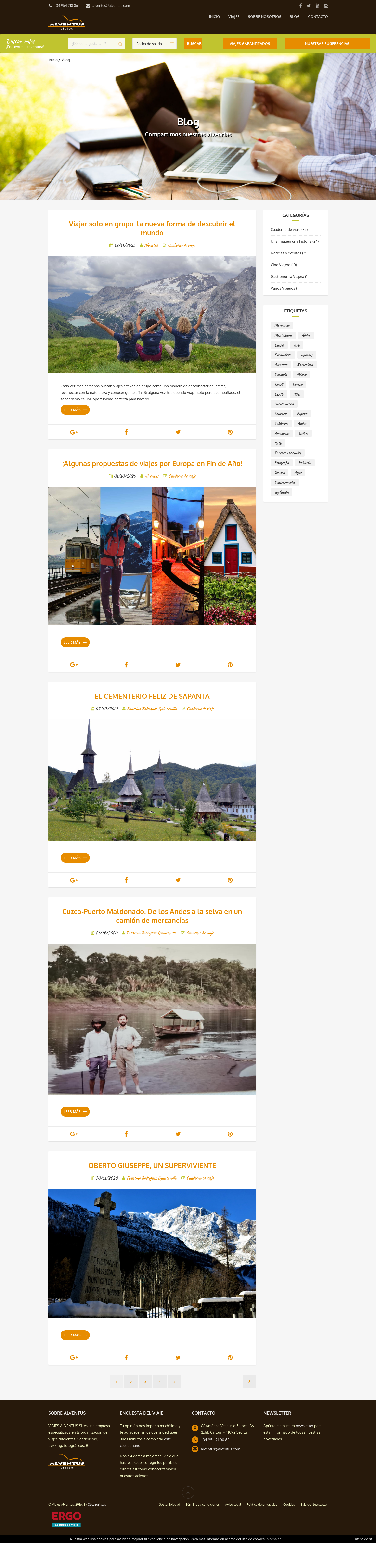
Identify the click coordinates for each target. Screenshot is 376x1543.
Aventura (280, 364)
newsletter (304, 1425)
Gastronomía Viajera (287, 276)
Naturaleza (305, 364)
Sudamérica (282, 354)
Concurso (280, 413)
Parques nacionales (287, 452)
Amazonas (281, 433)
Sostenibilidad (169, 1504)
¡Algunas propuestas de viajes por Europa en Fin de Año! (152, 463)
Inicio (214, 16)
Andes (302, 423)
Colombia (280, 374)
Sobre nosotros (264, 16)
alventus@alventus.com (111, 5)
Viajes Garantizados (250, 43)
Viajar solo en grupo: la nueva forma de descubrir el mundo (152, 228)
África (306, 335)
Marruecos (282, 325)
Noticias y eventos (286, 253)
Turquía (279, 472)
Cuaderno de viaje (285, 229)
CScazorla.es (97, 1504)
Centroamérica (284, 482)
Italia (278, 443)
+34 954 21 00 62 (215, 1439)
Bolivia (303, 433)
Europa (297, 384)
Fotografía (281, 462)
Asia (297, 345)
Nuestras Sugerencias (327, 43)
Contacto (318, 16)
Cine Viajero (280, 264)
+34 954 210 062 (67, 5)
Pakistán (304, 462)
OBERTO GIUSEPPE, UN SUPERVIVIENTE (152, 1165)
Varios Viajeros (283, 288)
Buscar (194, 43)
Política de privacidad (262, 1504)
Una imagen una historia (291, 241)
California (281, 423)
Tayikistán (281, 492)
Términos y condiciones (203, 1504)
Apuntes (306, 354)
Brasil (278, 384)
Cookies (289, 1504)
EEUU (279, 394)
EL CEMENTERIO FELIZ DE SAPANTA (152, 696)
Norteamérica (284, 403)
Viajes (234, 16)
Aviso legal (233, 1504)
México (301, 374)
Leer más (75, 409)
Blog (295, 16)
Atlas (296, 394)
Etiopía (279, 345)
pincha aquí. (276, 1539)
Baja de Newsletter (314, 1504)
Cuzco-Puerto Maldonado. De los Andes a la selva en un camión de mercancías (152, 916)
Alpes (298, 472)
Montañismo (283, 335)
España (302, 413)
